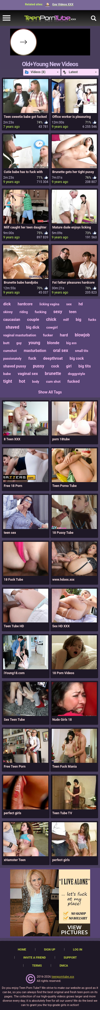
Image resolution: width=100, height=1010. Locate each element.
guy (19, 343)
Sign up (49, 949)
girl (69, 366)
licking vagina (49, 304)
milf (66, 320)
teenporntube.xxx (62, 976)
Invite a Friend (34, 957)
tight (7, 381)
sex (68, 304)
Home (22, 949)
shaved (12, 327)
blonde (53, 342)
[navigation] (6, 18)
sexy (57, 311)
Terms (37, 965)
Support (70, 957)
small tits (81, 351)
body (35, 382)
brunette (53, 373)
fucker (48, 335)
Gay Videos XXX (59, 4)
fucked (73, 381)
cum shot (53, 382)
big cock (77, 358)
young (34, 342)
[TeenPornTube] (50, 18)
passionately (12, 359)
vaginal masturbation (19, 335)
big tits (84, 366)
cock (55, 366)
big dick (32, 327)
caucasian (11, 319)
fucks (92, 320)
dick (7, 304)
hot (22, 381)
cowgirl (52, 327)
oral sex (60, 350)
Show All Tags (50, 392)
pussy (38, 366)
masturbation (35, 350)
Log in (77, 949)
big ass (71, 343)
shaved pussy (14, 366)
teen (73, 312)
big (78, 319)
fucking (40, 312)
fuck (32, 358)
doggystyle (76, 374)
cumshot (10, 351)
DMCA (63, 965)
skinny (8, 312)
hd (81, 304)
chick (51, 319)
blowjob (82, 334)
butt (6, 343)
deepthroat (53, 358)
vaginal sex (28, 373)
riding (23, 312)
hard (64, 335)
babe (7, 374)
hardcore (25, 304)
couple (33, 319)
